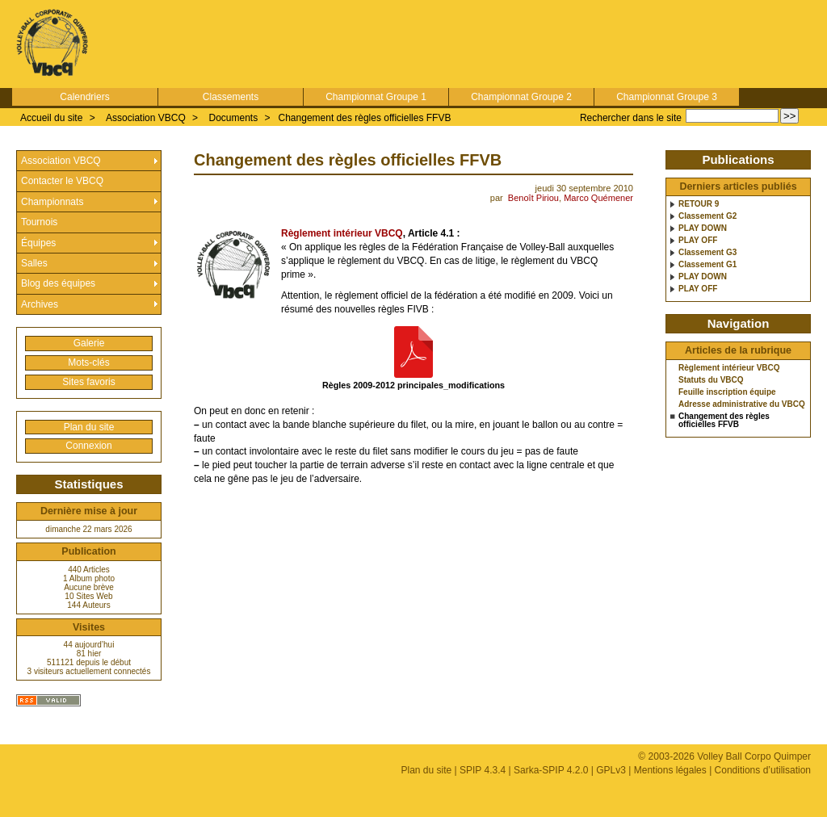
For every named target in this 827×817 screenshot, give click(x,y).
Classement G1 (707, 265)
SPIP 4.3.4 (483, 770)
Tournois (39, 222)
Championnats (52, 201)
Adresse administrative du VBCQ (741, 404)
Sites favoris (88, 382)
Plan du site (89, 427)
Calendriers (84, 97)
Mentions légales (670, 770)
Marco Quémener (598, 198)
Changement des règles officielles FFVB (365, 118)
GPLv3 (611, 770)
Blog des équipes (58, 283)
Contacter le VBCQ (62, 180)
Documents (233, 118)
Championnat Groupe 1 (375, 97)
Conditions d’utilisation (763, 770)
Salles (34, 263)
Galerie (89, 343)
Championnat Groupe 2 (521, 97)
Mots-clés (88, 362)
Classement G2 (707, 216)
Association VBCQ (146, 118)
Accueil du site (51, 118)
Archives (39, 304)
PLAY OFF (697, 241)
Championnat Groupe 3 (666, 97)
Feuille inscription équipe (727, 392)
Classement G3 (707, 253)
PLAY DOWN (702, 228)
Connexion (88, 445)
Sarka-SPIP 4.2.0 (551, 770)
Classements (230, 97)
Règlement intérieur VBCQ (342, 233)
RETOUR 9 (698, 204)
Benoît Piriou (533, 198)
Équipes (38, 243)
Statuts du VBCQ (711, 380)
